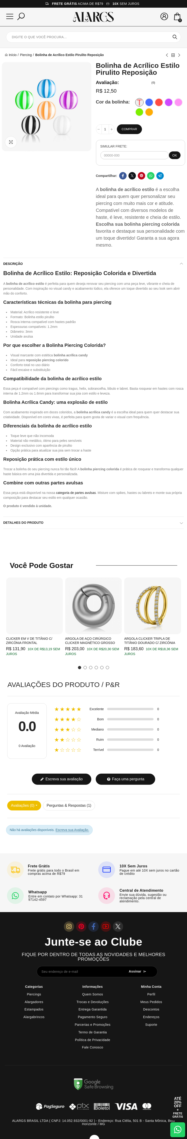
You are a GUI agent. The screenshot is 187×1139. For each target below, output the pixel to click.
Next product (178, 55)
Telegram (160, 175)
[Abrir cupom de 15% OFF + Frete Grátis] (177, 1107)
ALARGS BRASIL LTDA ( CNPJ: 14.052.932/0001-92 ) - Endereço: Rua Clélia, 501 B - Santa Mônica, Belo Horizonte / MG (93, 1122)
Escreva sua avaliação (61, 779)
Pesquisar (175, 37)
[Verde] (139, 112)
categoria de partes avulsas (76, 493)
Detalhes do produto (23, 522)
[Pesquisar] (21, 16)
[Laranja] (149, 112)
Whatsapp (151, 175)
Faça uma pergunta (125, 779)
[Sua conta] (164, 16)
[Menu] (9, 16)
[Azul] (149, 102)
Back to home (173, 55)
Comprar (129, 129)
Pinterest (141, 175)
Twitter (132, 175)
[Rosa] (178, 102)
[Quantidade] (105, 129)
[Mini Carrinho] (177, 17)
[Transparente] (139, 102)
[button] (79, 667)
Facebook (123, 175)
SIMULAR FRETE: (113, 146)
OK (174, 155)
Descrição (13, 264)
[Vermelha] (159, 102)
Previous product (167, 55)
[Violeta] (168, 102)
